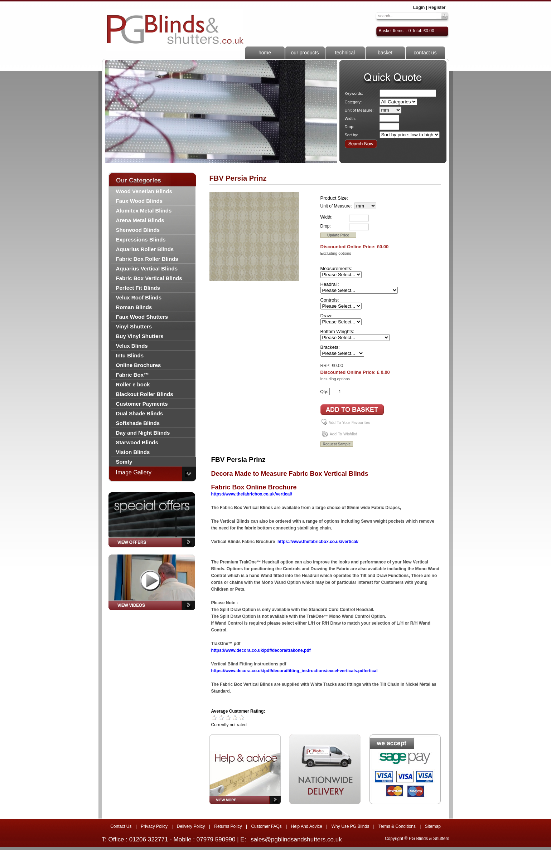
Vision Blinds (133, 452)
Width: (350, 118)
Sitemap (433, 826)
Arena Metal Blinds (140, 220)
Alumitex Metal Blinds (144, 210)
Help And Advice (306, 826)
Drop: (349, 126)
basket (385, 52)
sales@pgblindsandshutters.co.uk (296, 839)
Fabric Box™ (132, 375)
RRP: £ (327, 365)
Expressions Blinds (141, 239)
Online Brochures (138, 365)
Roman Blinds (134, 307)
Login (419, 7)
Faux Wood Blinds (139, 201)
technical (345, 52)
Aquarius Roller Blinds (145, 249)
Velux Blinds (132, 346)
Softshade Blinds (138, 423)
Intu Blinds (130, 355)
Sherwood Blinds (138, 230)
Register (436, 7)
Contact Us (120, 826)
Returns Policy (228, 826)
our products (305, 52)
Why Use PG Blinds (350, 826)
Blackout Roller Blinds (144, 394)
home (264, 52)
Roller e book (133, 384)
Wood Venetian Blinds (144, 191)
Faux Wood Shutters (142, 317)
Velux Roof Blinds (139, 297)
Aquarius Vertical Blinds (147, 268)
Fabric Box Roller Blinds (147, 259)
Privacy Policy (154, 826)
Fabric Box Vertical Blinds (149, 278)
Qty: (324, 391)
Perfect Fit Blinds (138, 288)
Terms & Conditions (397, 826)
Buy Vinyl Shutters (140, 336)
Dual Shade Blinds (139, 413)
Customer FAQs (266, 826)
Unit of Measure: (359, 110)
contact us (425, 52)
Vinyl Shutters (134, 326)
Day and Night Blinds (143, 433)
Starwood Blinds (137, 442)
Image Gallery (134, 472)
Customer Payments (142, 404)
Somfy (124, 462)
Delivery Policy (191, 826)
